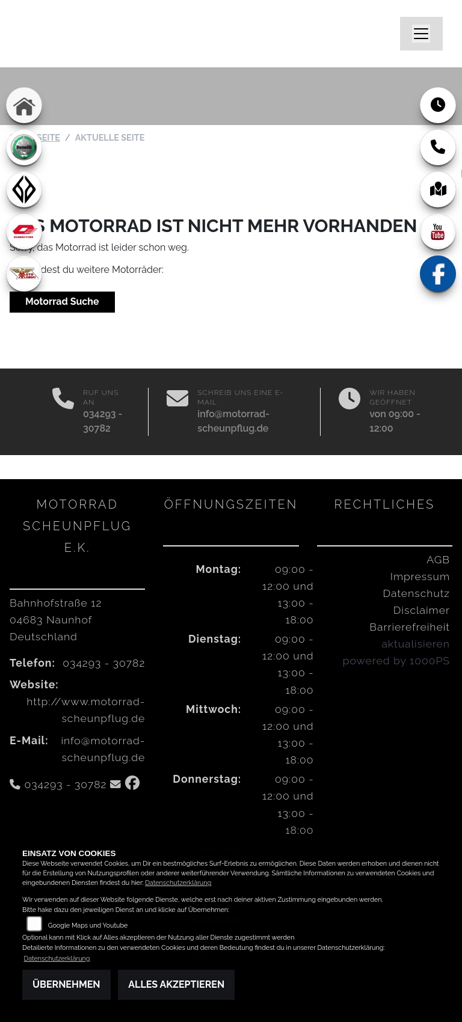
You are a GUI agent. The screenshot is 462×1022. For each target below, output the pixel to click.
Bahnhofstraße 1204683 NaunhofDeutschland (56, 619)
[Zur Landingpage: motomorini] (24, 274)
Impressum (420, 576)
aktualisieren (415, 643)
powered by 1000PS (396, 660)
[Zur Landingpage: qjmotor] (24, 231)
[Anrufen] (63, 412)
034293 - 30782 (104, 662)
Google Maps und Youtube (88, 925)
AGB (438, 559)
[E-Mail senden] (177, 412)
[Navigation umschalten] (421, 33)
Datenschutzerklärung (178, 883)
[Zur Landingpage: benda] (24, 189)
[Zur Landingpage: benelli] (24, 147)
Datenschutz (416, 593)
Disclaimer (421, 610)
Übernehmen (66, 984)
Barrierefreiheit (409, 626)
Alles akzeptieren (176, 984)
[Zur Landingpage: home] (24, 105)
